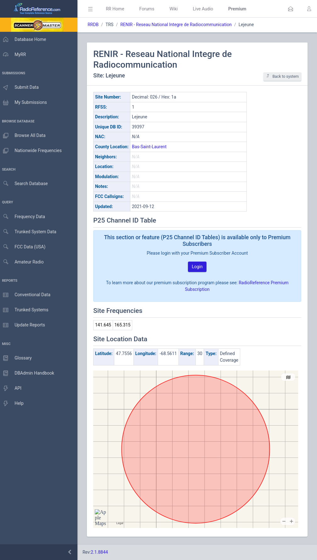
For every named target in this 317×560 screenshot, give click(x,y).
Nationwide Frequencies (32, 151)
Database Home (24, 39)
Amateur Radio (23, 262)
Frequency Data (24, 216)
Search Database (25, 183)
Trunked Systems (25, 310)
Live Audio (206, 8)
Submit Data (21, 87)
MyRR (14, 54)
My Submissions (25, 102)
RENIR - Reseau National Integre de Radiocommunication (179, 24)
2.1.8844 (102, 552)
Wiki (177, 8)
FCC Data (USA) (24, 247)
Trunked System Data (29, 232)
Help (13, 403)
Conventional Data (27, 295)
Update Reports (24, 325)
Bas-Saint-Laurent (152, 146)
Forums (149, 8)
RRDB (96, 24)
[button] (291, 8)
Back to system (282, 76)
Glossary (17, 358)
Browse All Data (24, 136)
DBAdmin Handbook (28, 373)
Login (198, 266)
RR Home (118, 8)
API (12, 388)
